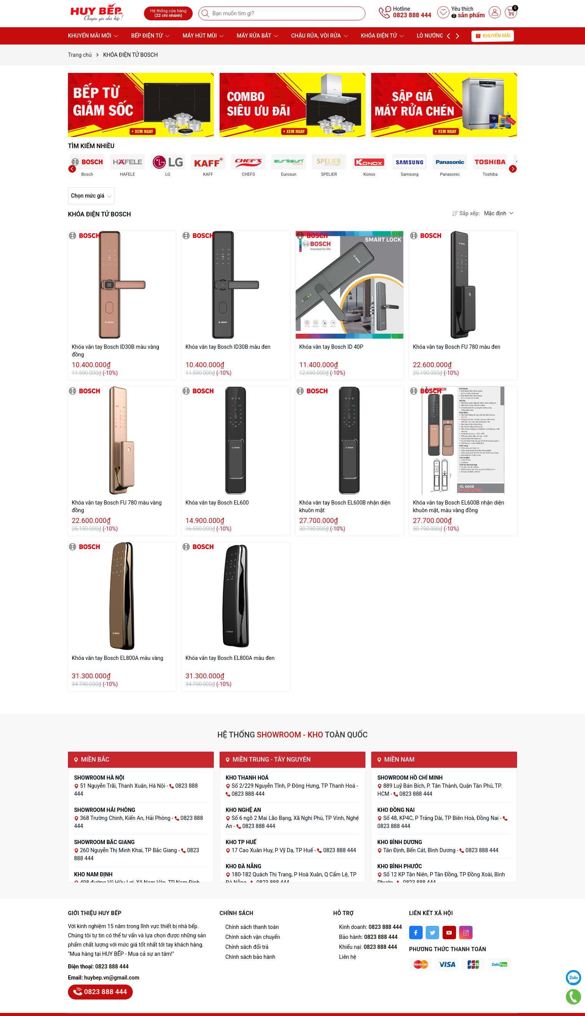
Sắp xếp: (466, 213)
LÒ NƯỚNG (434, 36)
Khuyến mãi (493, 36)
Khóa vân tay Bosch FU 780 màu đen (457, 347)
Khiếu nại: (368, 947)
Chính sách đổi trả (246, 947)
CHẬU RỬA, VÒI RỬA (319, 36)
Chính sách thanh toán (252, 927)
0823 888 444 (412, 15)
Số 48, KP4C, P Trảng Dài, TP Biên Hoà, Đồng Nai (441, 818)
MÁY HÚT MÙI (203, 36)
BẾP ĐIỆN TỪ (150, 36)
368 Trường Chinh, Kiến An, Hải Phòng (126, 818)
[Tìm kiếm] (206, 13)
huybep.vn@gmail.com (111, 978)
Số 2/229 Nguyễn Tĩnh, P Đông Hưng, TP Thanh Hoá (293, 786)
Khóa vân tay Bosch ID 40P (331, 347)
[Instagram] (466, 932)
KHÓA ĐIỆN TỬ (382, 36)
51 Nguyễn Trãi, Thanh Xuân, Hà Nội (123, 786)
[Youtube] (449, 932)
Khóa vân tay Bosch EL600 (217, 503)
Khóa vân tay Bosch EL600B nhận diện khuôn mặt (345, 506)
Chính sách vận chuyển (252, 937)
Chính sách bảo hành (250, 957)
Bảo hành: (368, 937)
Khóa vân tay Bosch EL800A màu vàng (117, 658)
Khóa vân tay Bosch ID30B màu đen (227, 347)
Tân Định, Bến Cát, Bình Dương (420, 850)
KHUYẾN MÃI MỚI (93, 36)
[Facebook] (416, 932)
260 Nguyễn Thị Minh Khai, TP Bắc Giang (129, 850)
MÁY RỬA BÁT (257, 36)
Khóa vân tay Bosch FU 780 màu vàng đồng (117, 506)
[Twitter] (432, 932)
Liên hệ (347, 957)
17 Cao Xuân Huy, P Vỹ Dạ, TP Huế (272, 850)
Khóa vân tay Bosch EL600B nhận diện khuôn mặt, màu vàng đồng (458, 506)
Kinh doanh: (370, 927)
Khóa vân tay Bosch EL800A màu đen (229, 658)
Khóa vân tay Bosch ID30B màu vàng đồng (115, 351)
